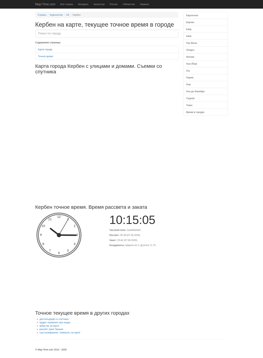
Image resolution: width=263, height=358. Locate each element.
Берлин (190, 22)
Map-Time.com (45, 4)
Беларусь (83, 4)
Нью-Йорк (191, 63)
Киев (188, 36)
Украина (144, 4)
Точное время (45, 56)
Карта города (45, 49)
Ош (188, 70)
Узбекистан (128, 4)
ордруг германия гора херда (55, 322)
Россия (114, 4)
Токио (189, 105)
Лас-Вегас (191, 43)
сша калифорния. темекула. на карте (60, 332)
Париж (189, 77)
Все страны (66, 4)
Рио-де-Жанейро (195, 91)
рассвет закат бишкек (51, 329)
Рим (188, 84)
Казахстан (99, 4)
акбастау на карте (49, 325)
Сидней (190, 98)
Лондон (190, 50)
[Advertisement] (107, 177)
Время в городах (195, 112)
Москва (190, 56)
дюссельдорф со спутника (54, 319)
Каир (189, 29)
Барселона (192, 15)
